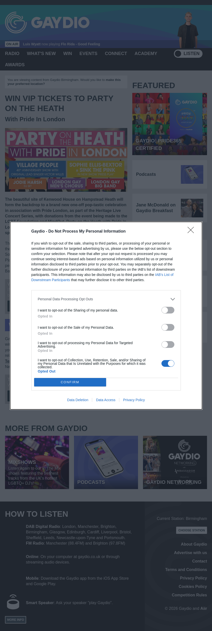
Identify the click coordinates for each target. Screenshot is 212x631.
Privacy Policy (134, 400)
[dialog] (106, 315)
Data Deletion (77, 400)
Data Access (105, 400)
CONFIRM (70, 382)
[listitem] (106, 299)
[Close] (192, 231)
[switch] (167, 310)
